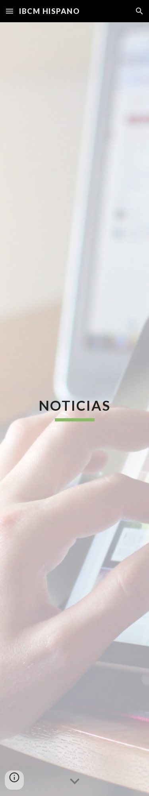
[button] (9, 11)
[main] (75, 409)
